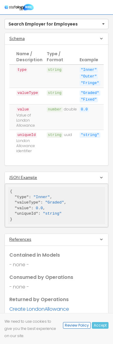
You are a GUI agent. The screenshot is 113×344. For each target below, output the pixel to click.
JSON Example (23, 177)
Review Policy (77, 325)
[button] (56, 24)
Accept (100, 325)
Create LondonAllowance (39, 309)
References (20, 239)
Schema (17, 38)
